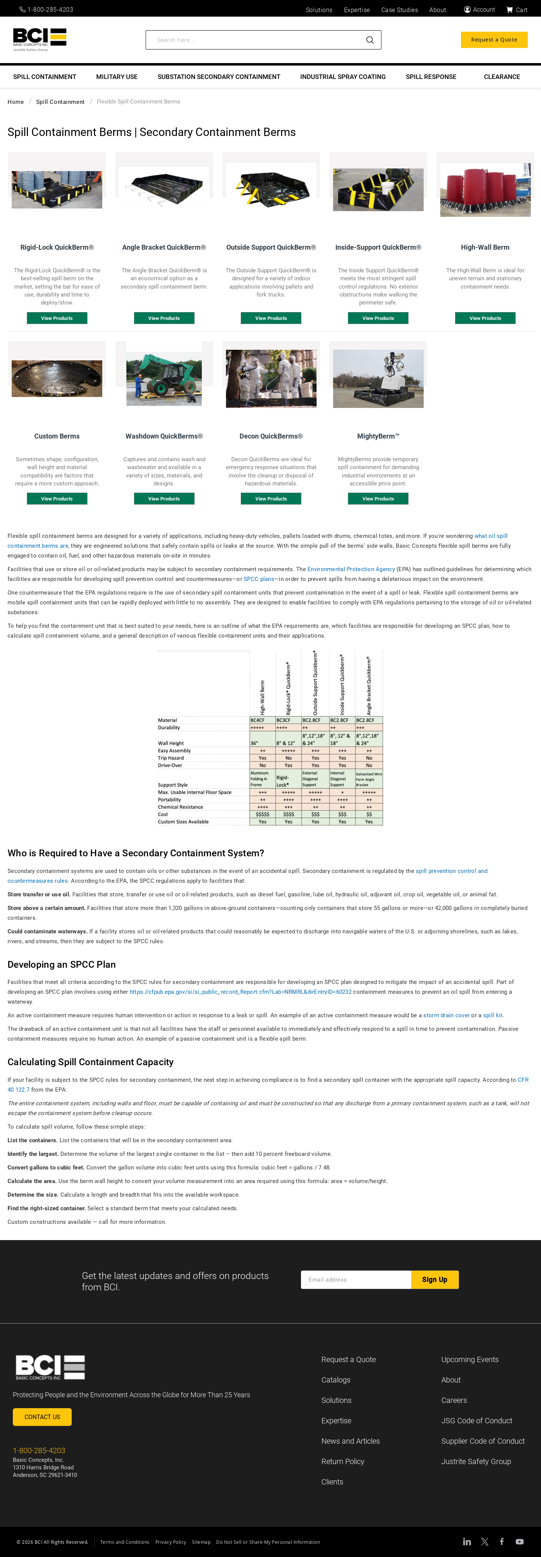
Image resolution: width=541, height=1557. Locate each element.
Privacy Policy (170, 1542)
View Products (57, 318)
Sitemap (201, 1542)
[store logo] (39, 42)
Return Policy (342, 1461)
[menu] (270, 77)
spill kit (493, 1015)
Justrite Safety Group (476, 1461)
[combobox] (263, 41)
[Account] (479, 9)
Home (16, 102)
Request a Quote (494, 41)
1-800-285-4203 (47, 9)
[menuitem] (44, 77)
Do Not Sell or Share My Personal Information (268, 1542)
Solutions (336, 1400)
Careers (454, 1400)
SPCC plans (259, 579)
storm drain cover (446, 1015)
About (451, 1379)
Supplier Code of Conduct (483, 1441)
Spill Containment (60, 102)
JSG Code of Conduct (476, 1420)
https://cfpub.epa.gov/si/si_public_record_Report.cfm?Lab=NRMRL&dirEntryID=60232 (241, 992)
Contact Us (42, 1417)
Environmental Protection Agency (351, 569)
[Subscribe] (434, 1280)
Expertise (336, 1420)
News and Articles (350, 1441)
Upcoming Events (470, 1359)
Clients (332, 1481)
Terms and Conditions (125, 1542)
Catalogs (335, 1379)
